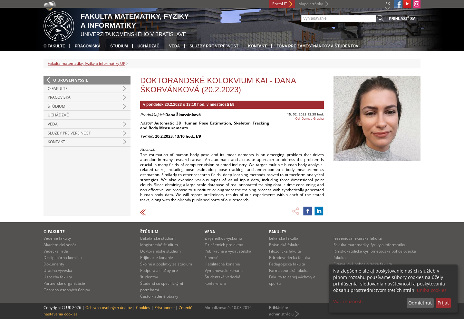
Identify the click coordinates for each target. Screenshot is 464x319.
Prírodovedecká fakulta (289, 257)
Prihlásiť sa (402, 18)
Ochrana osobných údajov (67, 290)
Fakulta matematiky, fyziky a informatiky (369, 244)
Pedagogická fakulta (287, 264)
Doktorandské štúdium (160, 251)
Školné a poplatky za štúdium (166, 264)
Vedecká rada (56, 251)
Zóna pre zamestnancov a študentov (317, 46)
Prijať (443, 303)
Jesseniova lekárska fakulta (358, 238)
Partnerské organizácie (64, 283)
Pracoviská (88, 46)
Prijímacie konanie (156, 257)
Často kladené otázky (159, 296)
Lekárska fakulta (283, 238)
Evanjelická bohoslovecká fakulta (363, 264)
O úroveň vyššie (70, 80)
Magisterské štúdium (159, 244)
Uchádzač (149, 46)
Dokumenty (54, 264)
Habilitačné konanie (222, 264)
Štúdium (119, 46)
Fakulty (277, 231)
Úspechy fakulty (58, 277)
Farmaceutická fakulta (289, 270)
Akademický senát (60, 244)
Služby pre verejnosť (213, 46)
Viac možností (348, 301)
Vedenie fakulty (57, 238)
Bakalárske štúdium (158, 238)
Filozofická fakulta (285, 251)
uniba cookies (432, 290)
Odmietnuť (420, 303)
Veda (174, 46)
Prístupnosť (164, 307)
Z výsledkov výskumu (223, 238)
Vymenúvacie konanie (224, 270)
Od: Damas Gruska (309, 118)
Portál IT (279, 3)
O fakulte (54, 46)
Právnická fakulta (284, 244)
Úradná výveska (58, 270)
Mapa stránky (310, 3)
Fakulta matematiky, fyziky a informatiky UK (86, 63)
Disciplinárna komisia (63, 257)
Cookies (143, 307)
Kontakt (257, 46)
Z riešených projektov (224, 244)
